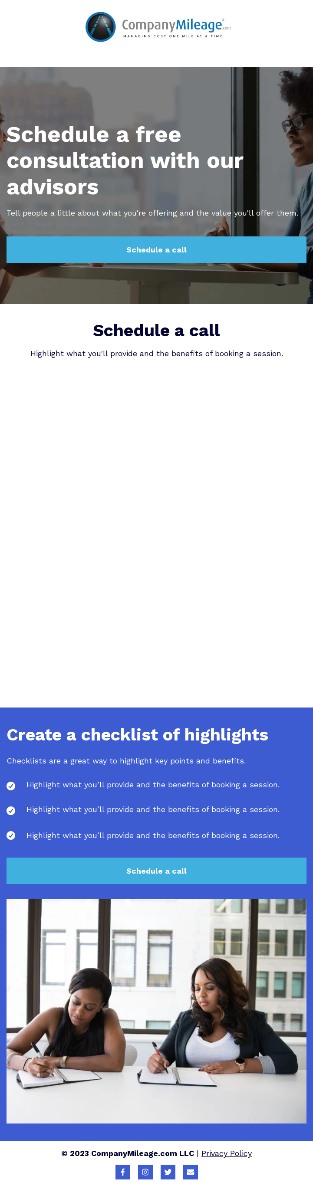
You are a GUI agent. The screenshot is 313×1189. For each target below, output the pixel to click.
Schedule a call (156, 249)
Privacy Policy (226, 1153)
